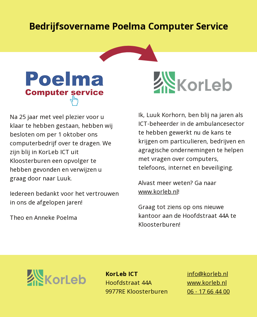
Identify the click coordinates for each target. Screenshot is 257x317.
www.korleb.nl (158, 191)
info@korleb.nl (207, 274)
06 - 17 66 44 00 (208, 291)
